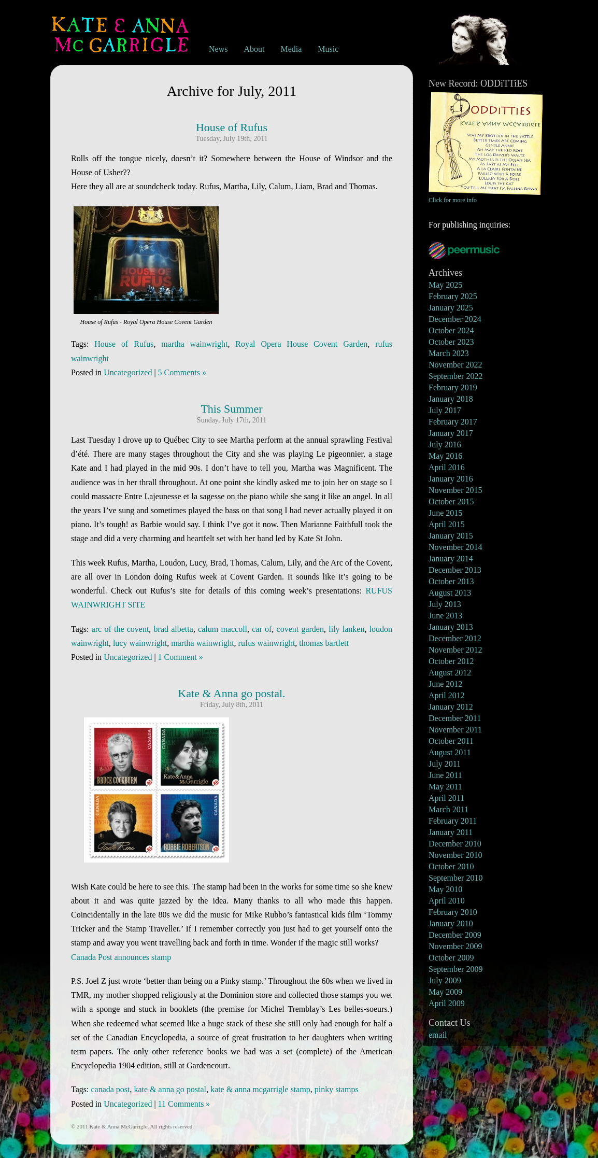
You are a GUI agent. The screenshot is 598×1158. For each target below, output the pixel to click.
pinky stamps (337, 1089)
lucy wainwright (140, 643)
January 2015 (451, 535)
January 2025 (451, 307)
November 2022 (455, 364)
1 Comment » (180, 657)
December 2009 (455, 934)
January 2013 (451, 627)
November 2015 (455, 490)
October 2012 (451, 661)
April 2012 (447, 695)
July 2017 (445, 410)
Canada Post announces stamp (121, 957)
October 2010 (451, 866)
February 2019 (453, 387)
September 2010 (455, 877)
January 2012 (451, 706)
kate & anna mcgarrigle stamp (260, 1089)
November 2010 (455, 855)
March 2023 (449, 353)
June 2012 (445, 684)
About (254, 49)
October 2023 (451, 341)
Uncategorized (128, 372)
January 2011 (451, 832)
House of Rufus (231, 127)
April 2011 (446, 798)
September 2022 (455, 376)
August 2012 (450, 672)
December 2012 (455, 638)
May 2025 (445, 284)
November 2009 (455, 946)
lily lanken (346, 629)
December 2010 (455, 843)
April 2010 (447, 900)
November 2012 (455, 649)
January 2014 (451, 558)
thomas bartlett (324, 643)
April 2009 (447, 1003)
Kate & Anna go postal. (231, 693)
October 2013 (451, 581)
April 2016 (447, 467)
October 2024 (451, 330)
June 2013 (445, 615)
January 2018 (451, 398)
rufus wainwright (266, 643)
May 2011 (445, 786)
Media (291, 49)
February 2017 (453, 421)
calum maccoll (222, 629)
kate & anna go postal (170, 1089)
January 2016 (451, 478)
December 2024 (455, 319)
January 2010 (451, 923)
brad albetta (173, 629)
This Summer (231, 408)
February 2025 (453, 296)
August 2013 (450, 592)
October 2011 (451, 741)
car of (262, 629)
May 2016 (445, 455)
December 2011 (455, 718)
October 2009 (451, 957)
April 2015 (447, 524)
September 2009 (455, 969)
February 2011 (453, 820)
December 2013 (455, 570)
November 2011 (455, 729)
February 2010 (453, 912)
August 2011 (450, 752)
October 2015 (451, 501)
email (438, 1034)
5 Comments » (182, 372)
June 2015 (445, 513)
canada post (110, 1089)
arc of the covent (120, 629)
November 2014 (455, 547)
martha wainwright (194, 344)
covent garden (300, 629)
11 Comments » (184, 1103)
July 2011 (445, 763)
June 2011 (445, 775)
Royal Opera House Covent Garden (301, 344)
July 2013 (445, 604)
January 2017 (451, 433)
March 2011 (448, 809)
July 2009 (445, 980)
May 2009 (445, 991)
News (218, 49)
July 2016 (445, 444)
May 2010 (445, 889)
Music (328, 49)
